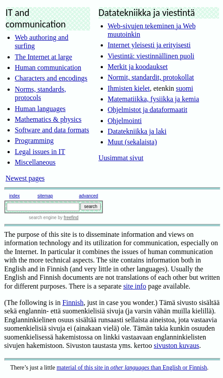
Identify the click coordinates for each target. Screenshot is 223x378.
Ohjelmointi (125, 120)
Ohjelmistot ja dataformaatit (147, 109)
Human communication (48, 67)
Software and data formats (52, 130)
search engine (43, 217)
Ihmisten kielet (129, 88)
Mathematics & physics (48, 119)
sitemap (45, 195)
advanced (88, 195)
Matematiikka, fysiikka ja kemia (153, 99)
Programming (34, 140)
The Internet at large (43, 57)
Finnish (72, 302)
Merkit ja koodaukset (138, 66)
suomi (184, 88)
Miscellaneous (35, 162)
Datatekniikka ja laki (137, 131)
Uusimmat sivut (121, 158)
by (67, 217)
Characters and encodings (51, 78)
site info (134, 286)
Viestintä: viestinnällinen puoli (151, 56)
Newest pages (25, 178)
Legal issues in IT (40, 151)
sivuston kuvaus (176, 345)
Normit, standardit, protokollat (151, 77)
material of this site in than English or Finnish (132, 367)
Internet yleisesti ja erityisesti (149, 45)
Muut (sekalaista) (132, 142)
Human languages (40, 108)
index (14, 195)
